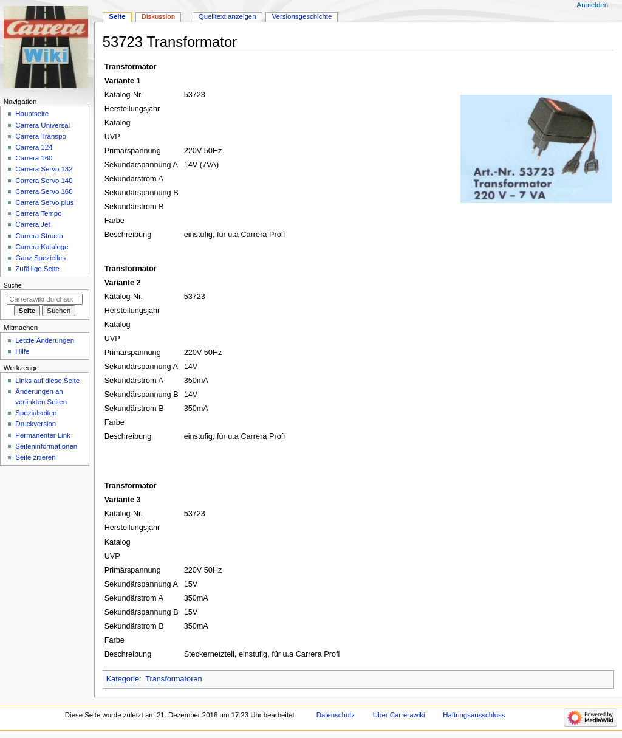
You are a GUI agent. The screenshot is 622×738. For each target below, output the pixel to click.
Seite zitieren (35, 457)
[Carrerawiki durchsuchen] (45, 299)
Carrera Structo (39, 236)
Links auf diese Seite (47, 380)
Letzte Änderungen (44, 340)
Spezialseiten (35, 412)
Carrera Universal (42, 125)
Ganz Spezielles (40, 257)
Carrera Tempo (38, 213)
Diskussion (158, 16)
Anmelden (593, 5)
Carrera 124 (33, 147)
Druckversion (35, 423)
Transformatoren (173, 679)
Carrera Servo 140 (43, 180)
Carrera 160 (33, 158)
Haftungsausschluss (474, 715)
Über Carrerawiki (399, 715)
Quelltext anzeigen (227, 16)
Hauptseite (32, 113)
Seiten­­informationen (46, 446)
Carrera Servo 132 (43, 169)
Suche (13, 285)
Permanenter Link (42, 435)
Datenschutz (335, 715)
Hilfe (22, 351)
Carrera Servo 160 (43, 191)
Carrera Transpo (40, 136)
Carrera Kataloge (41, 246)
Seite (117, 16)
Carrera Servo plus (44, 202)
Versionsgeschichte (302, 16)
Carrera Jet (32, 224)
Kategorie (122, 679)
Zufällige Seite (37, 268)
